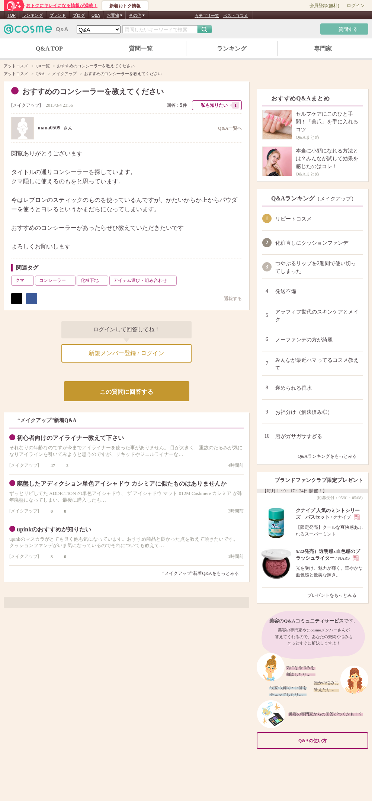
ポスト (16, 298)
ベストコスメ (235, 15)
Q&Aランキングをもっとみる (330, 456)
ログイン (356, 5)
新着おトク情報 (125, 6)
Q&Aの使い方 (331, 741)
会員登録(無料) (324, 5)
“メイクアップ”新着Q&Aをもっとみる (201, 573)
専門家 (323, 48)
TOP (11, 15)
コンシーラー (56, 280)
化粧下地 (94, 280)
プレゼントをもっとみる (335, 595)
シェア (31, 298)
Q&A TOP (49, 48)
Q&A (96, 15)
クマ (23, 280)
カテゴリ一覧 (207, 15)
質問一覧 (141, 48)
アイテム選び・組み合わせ (144, 280)
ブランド (57, 15)
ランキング (32, 15)
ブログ (79, 15)
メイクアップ (26, 105)
